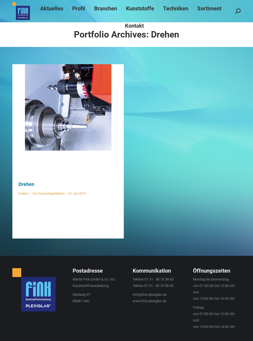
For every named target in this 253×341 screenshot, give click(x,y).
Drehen (26, 184)
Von (48, 193)
